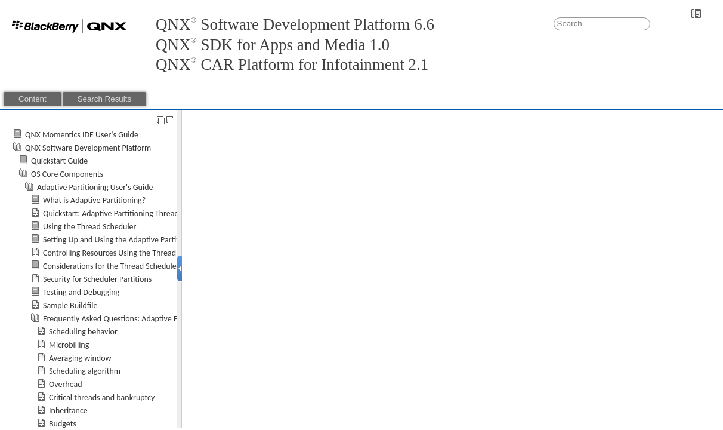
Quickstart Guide (59, 161)
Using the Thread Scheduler (89, 227)
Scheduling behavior (83, 332)
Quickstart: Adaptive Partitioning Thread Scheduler (128, 213)
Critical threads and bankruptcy (102, 397)
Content (32, 99)
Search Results (104, 99)
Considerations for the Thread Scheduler (111, 266)
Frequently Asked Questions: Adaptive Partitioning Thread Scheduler (158, 319)
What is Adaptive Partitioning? (94, 200)
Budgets (62, 424)
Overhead (65, 384)
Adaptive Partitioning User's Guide (95, 187)
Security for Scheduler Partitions (97, 279)
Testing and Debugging (81, 292)
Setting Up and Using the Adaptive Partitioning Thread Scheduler (152, 240)
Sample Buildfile (70, 305)
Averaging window (80, 358)
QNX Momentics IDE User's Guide (81, 135)
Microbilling (69, 345)
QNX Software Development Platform (88, 148)
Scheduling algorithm (84, 371)
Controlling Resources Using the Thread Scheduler (127, 253)
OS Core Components (67, 174)
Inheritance (68, 411)
